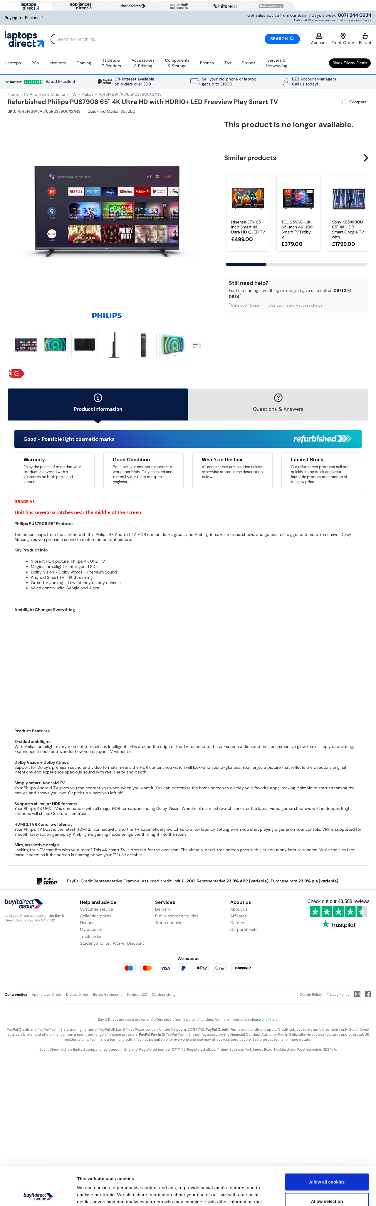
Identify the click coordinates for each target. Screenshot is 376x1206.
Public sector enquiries (176, 916)
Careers (237, 922)
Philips (87, 94)
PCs (35, 62)
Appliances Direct (46, 994)
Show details (308, 1194)
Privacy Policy (338, 994)
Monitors (57, 62)
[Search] (175, 39)
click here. (270, 1019)
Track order (91, 936)
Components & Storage (177, 63)
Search (282, 39)
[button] (366, 158)
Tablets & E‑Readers (111, 63)
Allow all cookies (327, 1143)
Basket (365, 39)
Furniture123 (137, 994)
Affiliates (238, 916)
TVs (227, 62)
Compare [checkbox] (358, 102)
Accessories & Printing (143, 63)
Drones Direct (77, 994)
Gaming (83, 62)
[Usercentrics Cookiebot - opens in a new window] (38, 1194)
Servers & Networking (276, 63)
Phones (207, 62)
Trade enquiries (169, 922)
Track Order (343, 39)
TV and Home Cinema (44, 94)
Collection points (96, 916)
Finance (87, 922)
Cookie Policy (311, 994)
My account (91, 929)
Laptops (13, 62)
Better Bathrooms (107, 994)
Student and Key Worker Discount (112, 943)
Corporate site (244, 929)
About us (238, 909)
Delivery (162, 909)
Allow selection (327, 1162)
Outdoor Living (164, 994)
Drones (248, 62)
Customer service (96, 909)
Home (13, 94)
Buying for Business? (24, 17)
